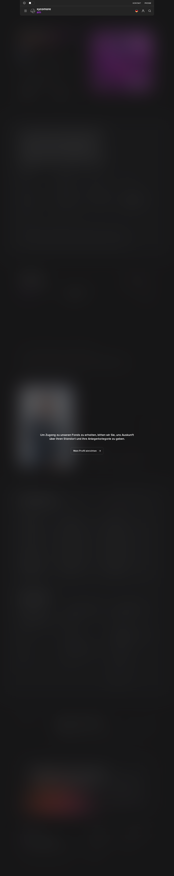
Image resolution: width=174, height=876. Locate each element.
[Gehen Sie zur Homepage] (41, 10)
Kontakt (137, 3)
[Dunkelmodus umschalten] (31, 3)
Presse (148, 3)
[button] (136, 11)
